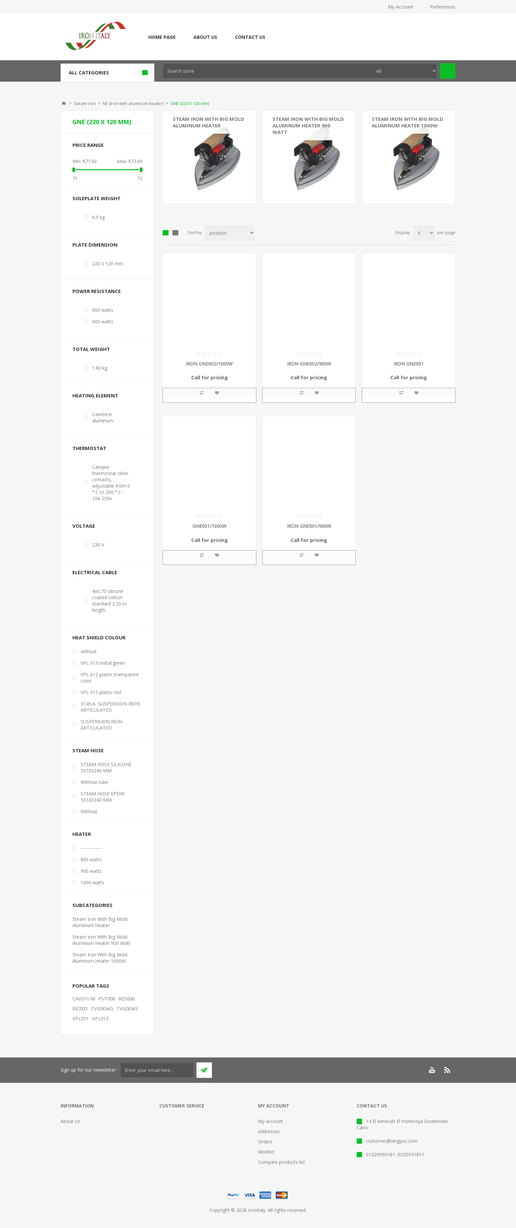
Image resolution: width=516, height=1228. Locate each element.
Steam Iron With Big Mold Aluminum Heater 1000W (407, 122)
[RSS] (447, 1070)
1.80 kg (99, 368)
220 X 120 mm (107, 263)
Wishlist (266, 1152)
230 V (98, 545)
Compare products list (281, 1162)
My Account (400, 7)
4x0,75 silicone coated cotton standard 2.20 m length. (109, 600)
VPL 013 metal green (103, 663)
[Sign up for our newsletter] (157, 1070)
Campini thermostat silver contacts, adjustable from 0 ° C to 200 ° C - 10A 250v (111, 482)
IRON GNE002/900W (309, 363)
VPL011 (80, 1018)
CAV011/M (83, 999)
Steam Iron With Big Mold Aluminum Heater (208, 122)
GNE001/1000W (209, 526)
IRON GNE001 (409, 363)
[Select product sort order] (230, 233)
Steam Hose (88, 750)
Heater (81, 834)
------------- (91, 848)
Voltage (83, 525)
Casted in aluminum (102, 417)
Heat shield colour (98, 637)
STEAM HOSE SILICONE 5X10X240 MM (106, 767)
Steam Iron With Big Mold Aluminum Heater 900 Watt (308, 125)
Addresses (269, 1131)
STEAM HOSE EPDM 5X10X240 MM (102, 796)
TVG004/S (127, 1008)
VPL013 (100, 1018)
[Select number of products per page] (423, 233)
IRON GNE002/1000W (209, 363)
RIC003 (80, 1008)
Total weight (91, 349)
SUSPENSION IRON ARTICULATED (101, 724)
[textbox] (267, 71)
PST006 (106, 999)
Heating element (95, 395)
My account (270, 1121)
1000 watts (92, 882)
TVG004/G (102, 1008)
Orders (265, 1141)
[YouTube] (431, 1070)
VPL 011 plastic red (101, 692)
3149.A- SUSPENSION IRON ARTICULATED (110, 707)
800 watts (102, 310)
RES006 (126, 999)
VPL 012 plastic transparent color (110, 677)
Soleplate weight (96, 198)
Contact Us (250, 37)
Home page (162, 37)
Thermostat (89, 448)
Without (89, 811)
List (175, 232)
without (89, 651)
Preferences (442, 7)
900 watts (102, 321)
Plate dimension (94, 244)
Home (64, 103)
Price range (88, 145)
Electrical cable (94, 572)
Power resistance (96, 291)
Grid (165, 232)
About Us (205, 37)
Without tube (94, 782)
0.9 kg (98, 217)
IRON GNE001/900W (309, 526)
